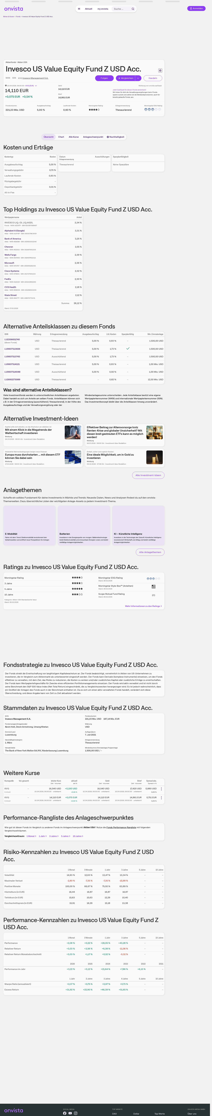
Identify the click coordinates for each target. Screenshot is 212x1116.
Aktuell (88, 8)
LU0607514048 (12, 371)
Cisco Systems (12, 271)
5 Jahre (66, 836)
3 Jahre (54, 836)
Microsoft (9, 262)
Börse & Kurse (8, 16)
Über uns (192, 1113)
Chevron (9, 246)
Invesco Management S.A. (35, 78)
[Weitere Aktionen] (161, 789)
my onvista (103, 8)
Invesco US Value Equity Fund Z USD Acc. (37, 16)
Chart (61, 136)
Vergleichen (125, 78)
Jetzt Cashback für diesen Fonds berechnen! (129, 90)
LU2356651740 (12, 339)
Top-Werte (160, 1113)
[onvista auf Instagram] (75, 1114)
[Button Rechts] (138, 78)
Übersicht (49, 136)
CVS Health (10, 287)
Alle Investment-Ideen (148, 475)
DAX (114, 1113)
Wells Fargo (10, 254)
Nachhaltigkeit (115, 136)
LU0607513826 (12, 348)
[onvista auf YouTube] (70, 1114)
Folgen (104, 78)
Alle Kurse (74, 136)
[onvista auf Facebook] (64, 1114)
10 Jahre (78, 836)
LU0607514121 (12, 364)
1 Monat (32, 836)
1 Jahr (43, 836)
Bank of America (13, 238)
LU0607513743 (12, 356)
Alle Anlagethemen (150, 552)
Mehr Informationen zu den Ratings (143, 606)
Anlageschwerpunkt (93, 136)
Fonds (18, 16)
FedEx (8, 279)
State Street (11, 295)
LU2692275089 (12, 379)
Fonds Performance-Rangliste (121, 827)
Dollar (136, 1113)
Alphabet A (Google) (15, 230)
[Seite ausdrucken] (160, 70)
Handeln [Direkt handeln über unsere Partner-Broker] (153, 78)
